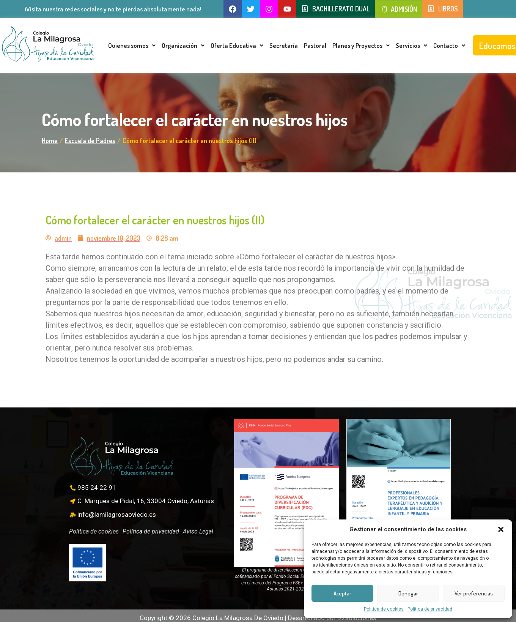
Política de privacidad (429, 609)
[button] (501, 529)
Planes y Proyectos (361, 45)
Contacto (449, 45)
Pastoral (315, 45)
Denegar (408, 593)
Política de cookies (384, 609)
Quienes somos (132, 45)
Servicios (411, 45)
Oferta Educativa (237, 45)
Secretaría (283, 45)
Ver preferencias (474, 593)
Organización (183, 45)
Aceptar (342, 593)
